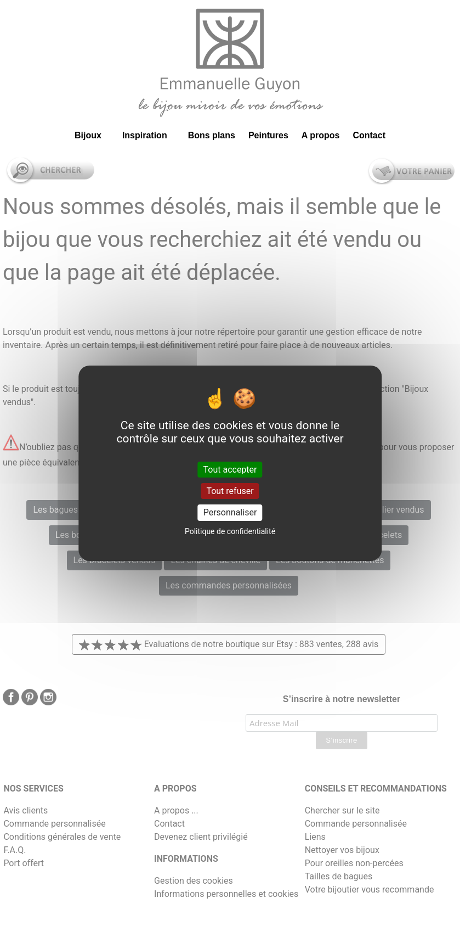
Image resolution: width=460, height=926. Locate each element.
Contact (369, 135)
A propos (321, 135)
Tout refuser (229, 491)
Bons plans (211, 135)
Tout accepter (230, 469)
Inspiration (144, 135)
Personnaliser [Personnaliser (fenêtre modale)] (230, 512)
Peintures (268, 135)
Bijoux (88, 135)
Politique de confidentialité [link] (230, 531)
